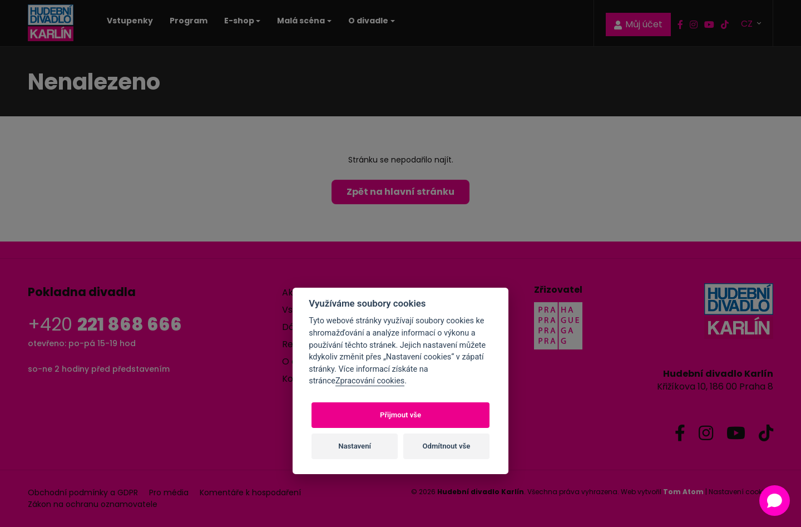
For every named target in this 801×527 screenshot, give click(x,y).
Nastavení (354, 446)
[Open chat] (774, 500)
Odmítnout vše (447, 446)
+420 (105, 324)
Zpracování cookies (369, 381)
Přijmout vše (400, 415)
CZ (748, 23)
